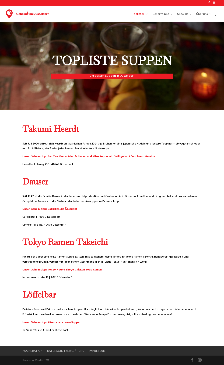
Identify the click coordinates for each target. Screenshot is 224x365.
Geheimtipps (160, 14)
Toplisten (138, 14)
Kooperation (32, 350)
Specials (182, 14)
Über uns (202, 14)
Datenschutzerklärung (65, 350)
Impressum (97, 350)
